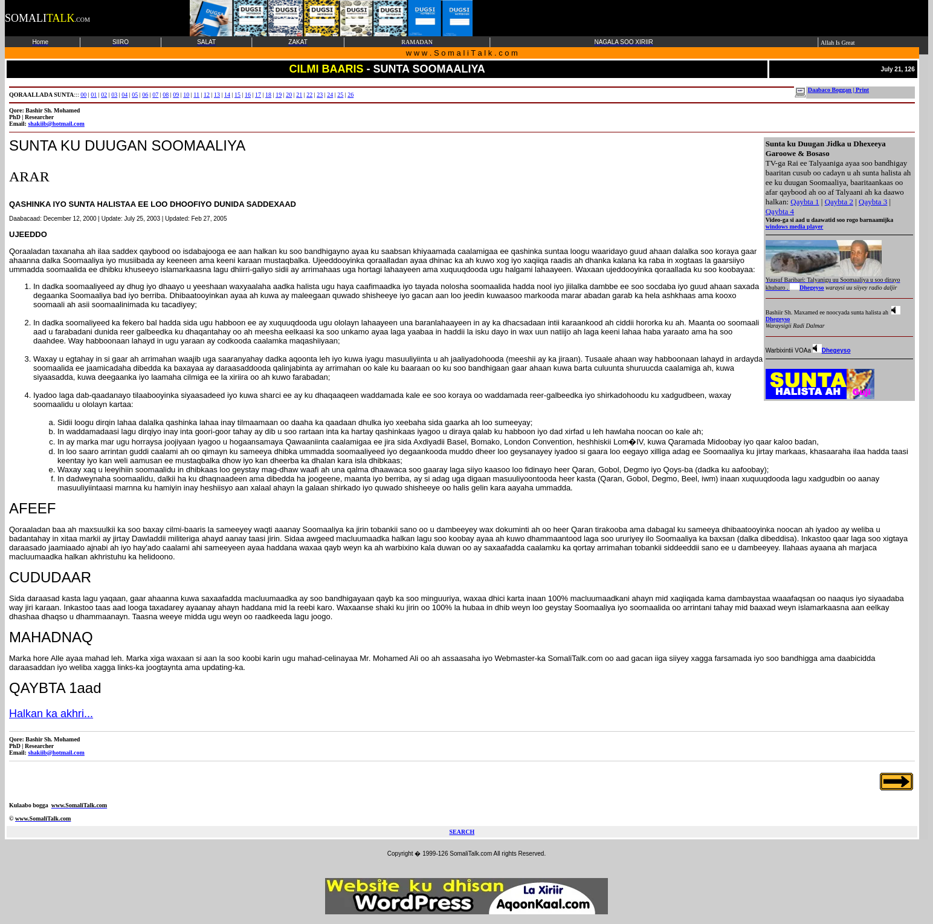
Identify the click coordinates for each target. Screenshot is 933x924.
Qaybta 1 (804, 201)
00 (83, 94)
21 (299, 94)
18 (268, 94)
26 (350, 94)
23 (320, 94)
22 (309, 94)
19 (279, 94)
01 (94, 94)
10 (186, 94)
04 (124, 94)
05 (135, 94)
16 (248, 94)
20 (289, 94)
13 (217, 94)
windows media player (795, 226)
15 (237, 94)
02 (104, 94)
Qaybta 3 (873, 201)
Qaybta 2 (839, 201)
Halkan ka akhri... (51, 714)
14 (227, 94)
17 (258, 94)
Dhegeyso (811, 287)
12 (207, 94)
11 (196, 94)
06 (145, 94)
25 (340, 94)
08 (166, 94)
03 (114, 94)
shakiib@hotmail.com (56, 123)
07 (155, 94)
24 (330, 94)
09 (176, 94)
